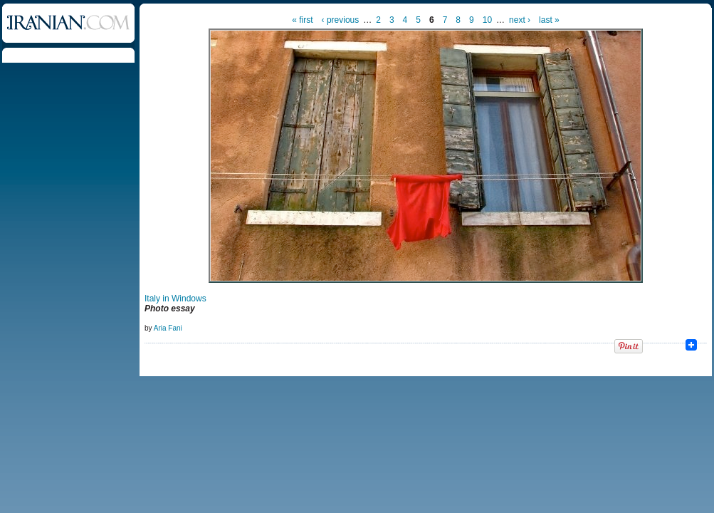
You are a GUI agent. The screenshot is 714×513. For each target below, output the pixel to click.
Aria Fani (168, 328)
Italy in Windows (175, 299)
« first (302, 20)
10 (487, 20)
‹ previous (340, 20)
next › (519, 20)
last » (549, 20)
